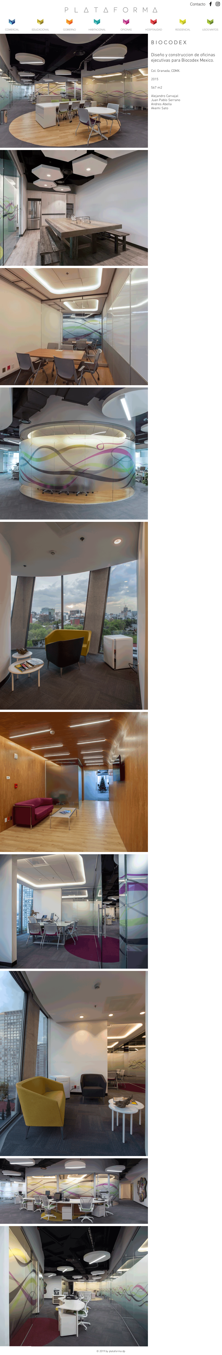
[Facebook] (210, 4)
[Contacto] (198, 4)
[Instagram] (218, 4)
